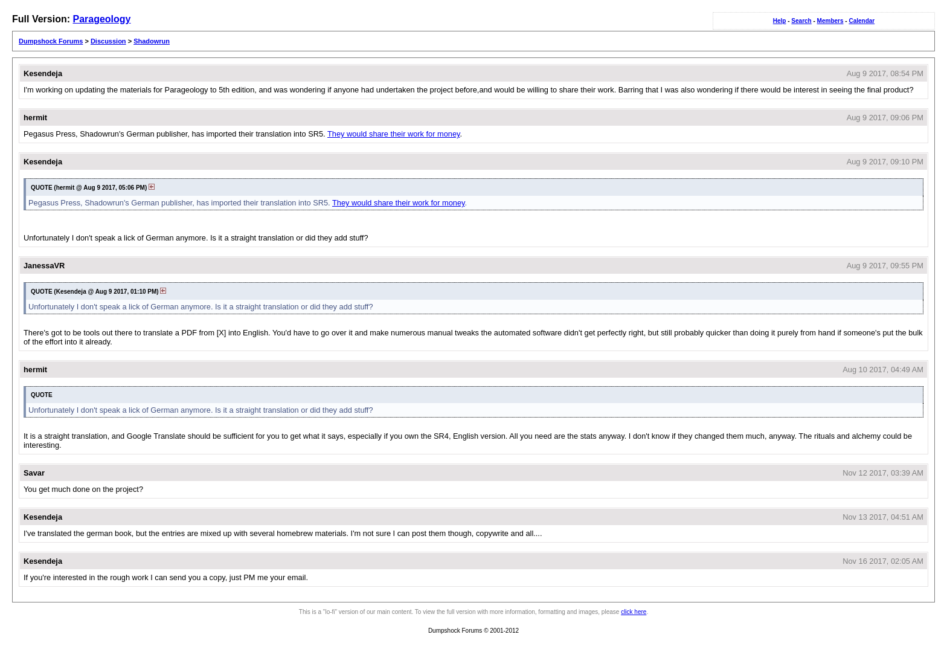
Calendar (862, 21)
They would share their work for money (393, 133)
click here (633, 612)
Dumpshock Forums (51, 41)
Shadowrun (151, 41)
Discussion (108, 41)
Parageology (101, 19)
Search (801, 21)
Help (779, 21)
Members (830, 21)
